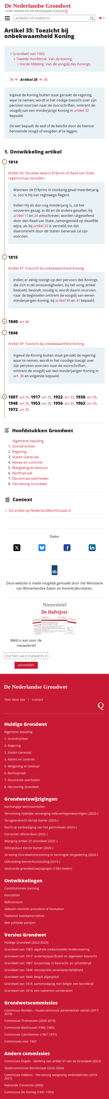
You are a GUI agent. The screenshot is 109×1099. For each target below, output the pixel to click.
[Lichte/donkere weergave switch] (102, 18)
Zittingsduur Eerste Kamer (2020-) (28, 848)
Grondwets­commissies (31, 1002)
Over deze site (14, 699)
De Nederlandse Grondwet (38, 6)
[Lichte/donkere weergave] (102, 18)
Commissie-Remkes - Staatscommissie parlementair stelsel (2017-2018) (51, 1012)
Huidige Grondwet (25, 724)
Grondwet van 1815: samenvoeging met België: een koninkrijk (48, 984)
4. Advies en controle (19, 759)
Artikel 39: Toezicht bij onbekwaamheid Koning (46, 343)
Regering (19, 451)
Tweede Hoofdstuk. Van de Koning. (44, 59)
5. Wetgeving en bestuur (22, 766)
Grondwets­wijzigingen (30, 799)
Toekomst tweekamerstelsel (24, 916)
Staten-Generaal (25, 457)
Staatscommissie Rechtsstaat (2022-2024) (34, 1068)
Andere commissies (27, 1053)
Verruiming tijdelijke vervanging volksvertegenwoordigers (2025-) (51, 813)
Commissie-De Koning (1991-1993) (29, 1092)
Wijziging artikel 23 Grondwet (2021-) (31, 841)
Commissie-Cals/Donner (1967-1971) (30, 1034)
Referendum (13, 902)
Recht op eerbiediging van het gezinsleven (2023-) (40, 827)
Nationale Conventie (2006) (23, 1085)
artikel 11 (20, 215)
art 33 (69, 397)
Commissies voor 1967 (20, 1041)
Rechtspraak (22, 473)
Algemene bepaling (28, 440)
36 (46, 79)
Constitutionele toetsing (21, 888)
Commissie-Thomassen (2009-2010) (29, 1021)
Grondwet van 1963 (29, 53)
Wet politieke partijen (19, 923)
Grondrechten (23, 446)
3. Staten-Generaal (17, 752)
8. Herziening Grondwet (21, 787)
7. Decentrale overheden (22, 780)
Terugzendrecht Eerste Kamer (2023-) (31, 820)
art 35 (24, 397)
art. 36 (18, 376)
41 (78, 300)
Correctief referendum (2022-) (26, 834)
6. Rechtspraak (15, 773)
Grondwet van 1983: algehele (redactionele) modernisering (47, 949)
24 (36, 215)
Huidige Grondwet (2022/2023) (26, 942)
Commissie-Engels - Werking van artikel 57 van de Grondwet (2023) (52, 1061)
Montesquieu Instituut (49, 11)
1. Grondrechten (16, 739)
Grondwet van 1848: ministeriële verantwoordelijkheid (43, 970)
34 (11, 79)
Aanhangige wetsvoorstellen (24, 807)
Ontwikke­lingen (23, 880)
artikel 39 (62, 300)
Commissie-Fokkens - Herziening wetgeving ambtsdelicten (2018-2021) (51, 1076)
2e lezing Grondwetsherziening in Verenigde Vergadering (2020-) (51, 855)
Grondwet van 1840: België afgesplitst (31, 977)
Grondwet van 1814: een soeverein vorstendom (38, 991)
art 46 (24, 321)
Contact (37, 699)
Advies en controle (27, 462)
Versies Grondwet (25, 934)
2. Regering (12, 745)
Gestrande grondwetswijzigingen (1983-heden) (38, 868)
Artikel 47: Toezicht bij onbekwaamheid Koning (46, 268)
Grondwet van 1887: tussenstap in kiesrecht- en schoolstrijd (47, 963)
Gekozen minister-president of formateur (34, 909)
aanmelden (26, 665)
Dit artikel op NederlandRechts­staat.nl (40, 510)
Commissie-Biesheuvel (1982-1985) (29, 1027)
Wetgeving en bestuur (30, 467)
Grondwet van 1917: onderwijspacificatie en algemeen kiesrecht (50, 956)
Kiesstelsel (12, 895)
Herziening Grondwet (29, 483)
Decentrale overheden (30, 478)
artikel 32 (81, 110)
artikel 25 (40, 226)
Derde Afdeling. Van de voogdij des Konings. (55, 64)
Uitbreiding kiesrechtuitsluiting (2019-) (32, 862)
